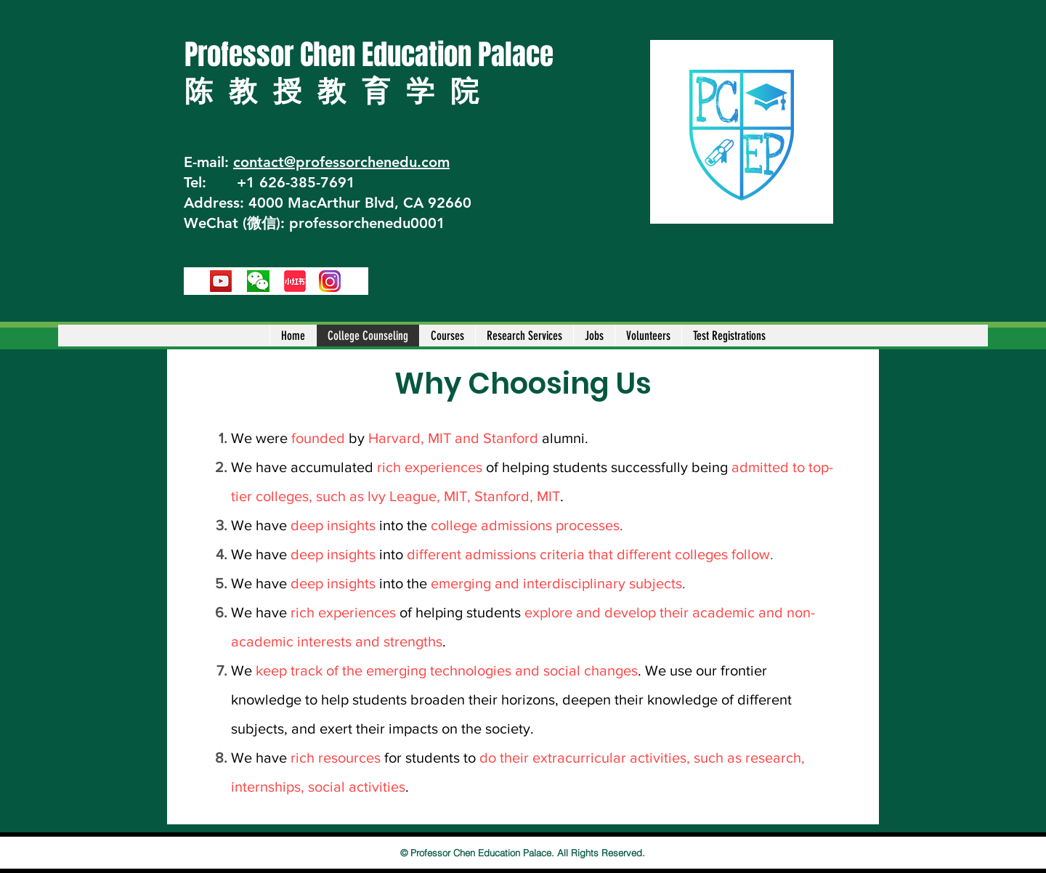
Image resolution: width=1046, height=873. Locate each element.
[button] (447, 335)
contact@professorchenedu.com (341, 162)
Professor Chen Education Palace (369, 55)
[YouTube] (221, 281)
